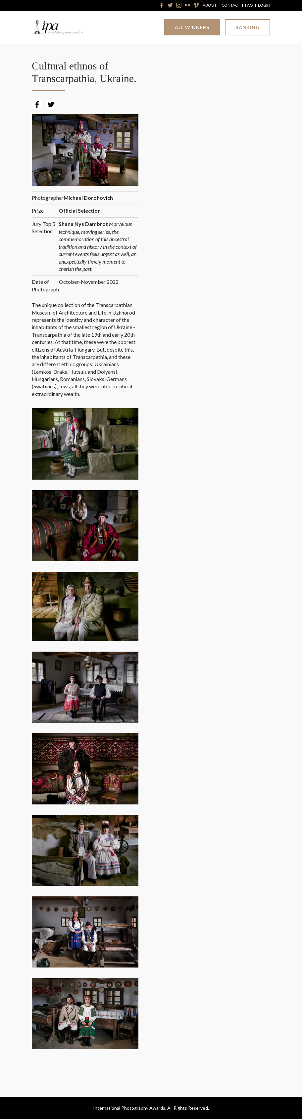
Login (264, 5)
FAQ (249, 5)
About (210, 5)
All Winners (192, 27)
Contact (231, 5)
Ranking (247, 27)
